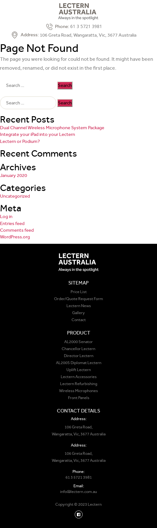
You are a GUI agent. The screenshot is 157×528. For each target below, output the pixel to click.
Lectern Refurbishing (78, 383)
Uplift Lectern (78, 369)
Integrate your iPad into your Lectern (37, 134)
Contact (79, 319)
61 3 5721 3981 (86, 26)
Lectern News (78, 305)
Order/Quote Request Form (78, 298)
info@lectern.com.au (78, 491)
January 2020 (13, 175)
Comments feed (17, 230)
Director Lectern (78, 355)
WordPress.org (15, 237)
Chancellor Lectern (78, 348)
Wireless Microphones (78, 390)
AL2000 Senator (78, 341)
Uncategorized (15, 196)
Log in (6, 216)
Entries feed (12, 223)
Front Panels (78, 397)
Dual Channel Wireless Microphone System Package (52, 127)
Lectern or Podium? (20, 141)
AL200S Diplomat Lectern (78, 362)
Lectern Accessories (79, 376)
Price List (79, 291)
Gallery (78, 312)
